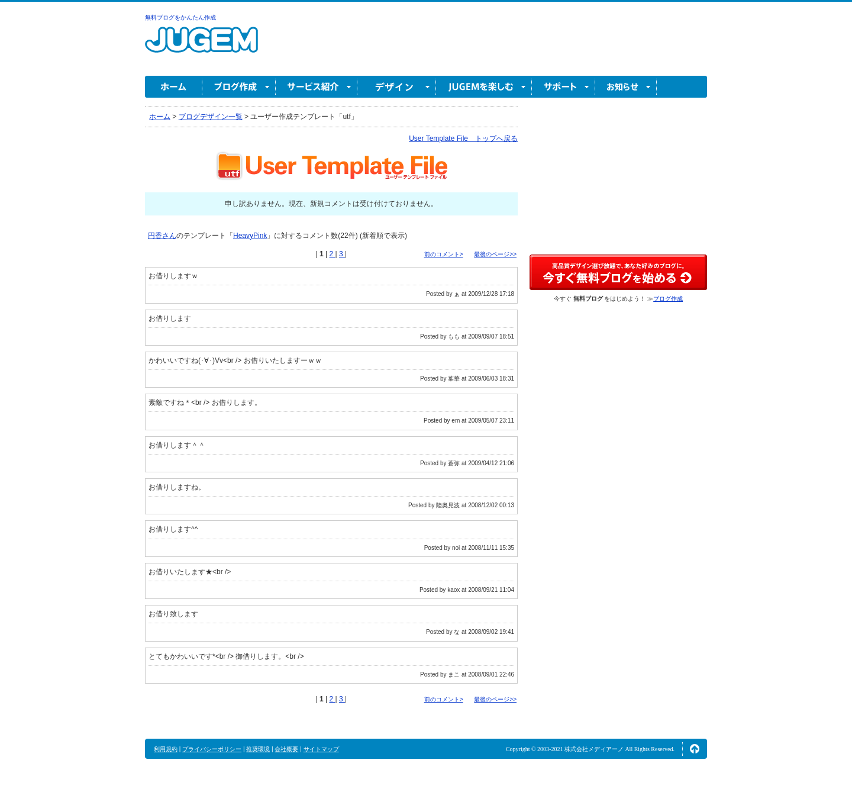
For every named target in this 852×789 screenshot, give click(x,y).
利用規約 (166, 749)
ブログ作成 (239, 87)
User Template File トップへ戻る (463, 138)
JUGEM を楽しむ (484, 87)
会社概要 (286, 749)
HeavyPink (250, 235)
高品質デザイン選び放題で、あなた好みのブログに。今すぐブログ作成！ (618, 272)
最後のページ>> (495, 254)
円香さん (162, 235)
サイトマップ (321, 749)
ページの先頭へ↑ (694, 749)
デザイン (396, 87)
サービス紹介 (316, 87)
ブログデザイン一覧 (211, 116)
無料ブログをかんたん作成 (180, 17)
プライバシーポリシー (211, 749)
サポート (563, 87)
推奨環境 (258, 749)
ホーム (173, 87)
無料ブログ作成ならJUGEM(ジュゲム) (201, 46)
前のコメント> (443, 254)
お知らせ (626, 87)
